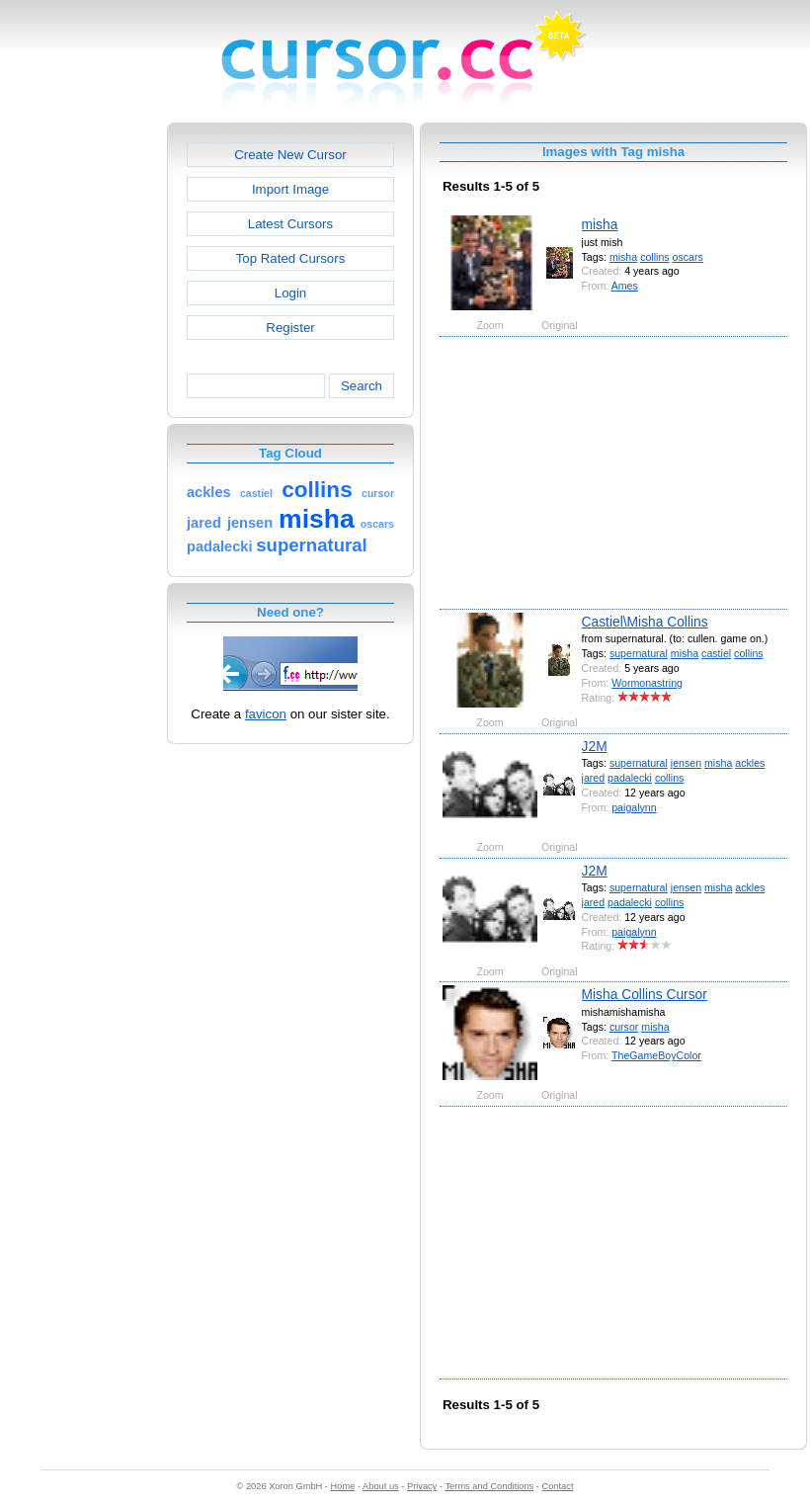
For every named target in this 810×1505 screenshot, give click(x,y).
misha (600, 224)
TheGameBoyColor (656, 1055)
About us (381, 1486)
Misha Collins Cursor (644, 994)
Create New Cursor (290, 154)
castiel (716, 653)
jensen (686, 763)
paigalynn (633, 807)
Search (361, 385)
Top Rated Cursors (291, 258)
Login (290, 293)
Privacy (422, 1486)
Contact (558, 1486)
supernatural (638, 653)
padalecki (630, 778)
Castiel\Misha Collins (645, 621)
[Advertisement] (82, 419)
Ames (624, 286)
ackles (750, 763)
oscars (688, 257)
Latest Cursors (290, 223)
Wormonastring (647, 683)
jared (594, 778)
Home (343, 1486)
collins (654, 257)
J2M (595, 746)
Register (290, 327)
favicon (265, 714)
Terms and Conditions (489, 1486)
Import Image (290, 189)
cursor (623, 1027)
